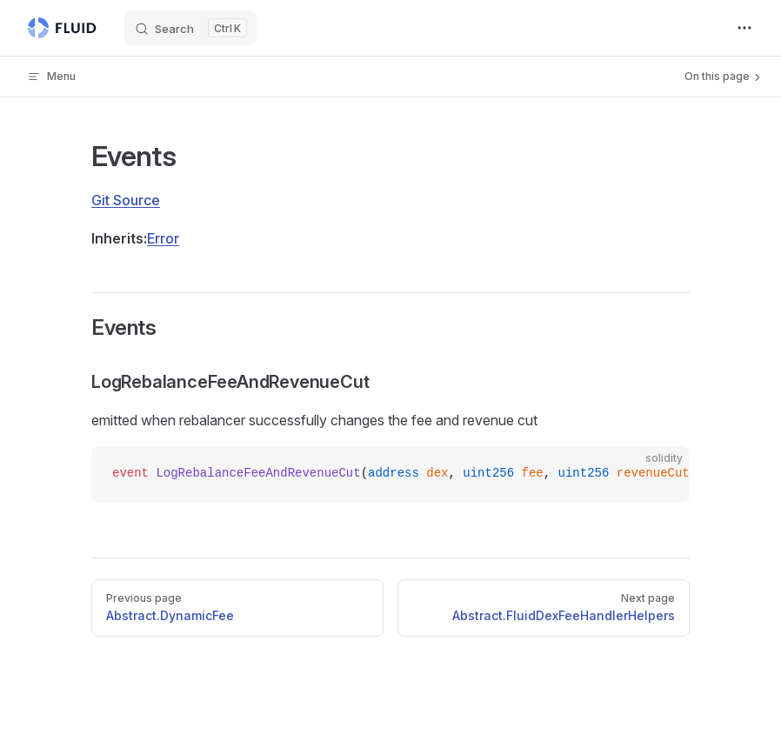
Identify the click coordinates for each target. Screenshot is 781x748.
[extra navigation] (744, 28)
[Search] (190, 27)
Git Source (125, 200)
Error (163, 238)
